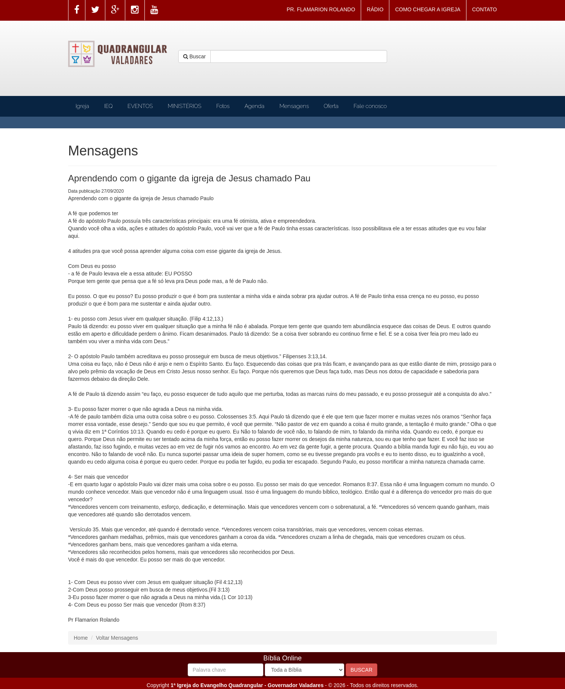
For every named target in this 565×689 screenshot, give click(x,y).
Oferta (331, 106)
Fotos (222, 106)
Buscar (194, 56)
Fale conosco (370, 106)
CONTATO (484, 9)
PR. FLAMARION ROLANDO (321, 9)
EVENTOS (140, 106)
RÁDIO (375, 9)
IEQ (108, 106)
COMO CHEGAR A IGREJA (427, 9)
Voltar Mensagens (117, 638)
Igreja (82, 106)
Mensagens (294, 106)
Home (81, 638)
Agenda (254, 106)
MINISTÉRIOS (184, 106)
